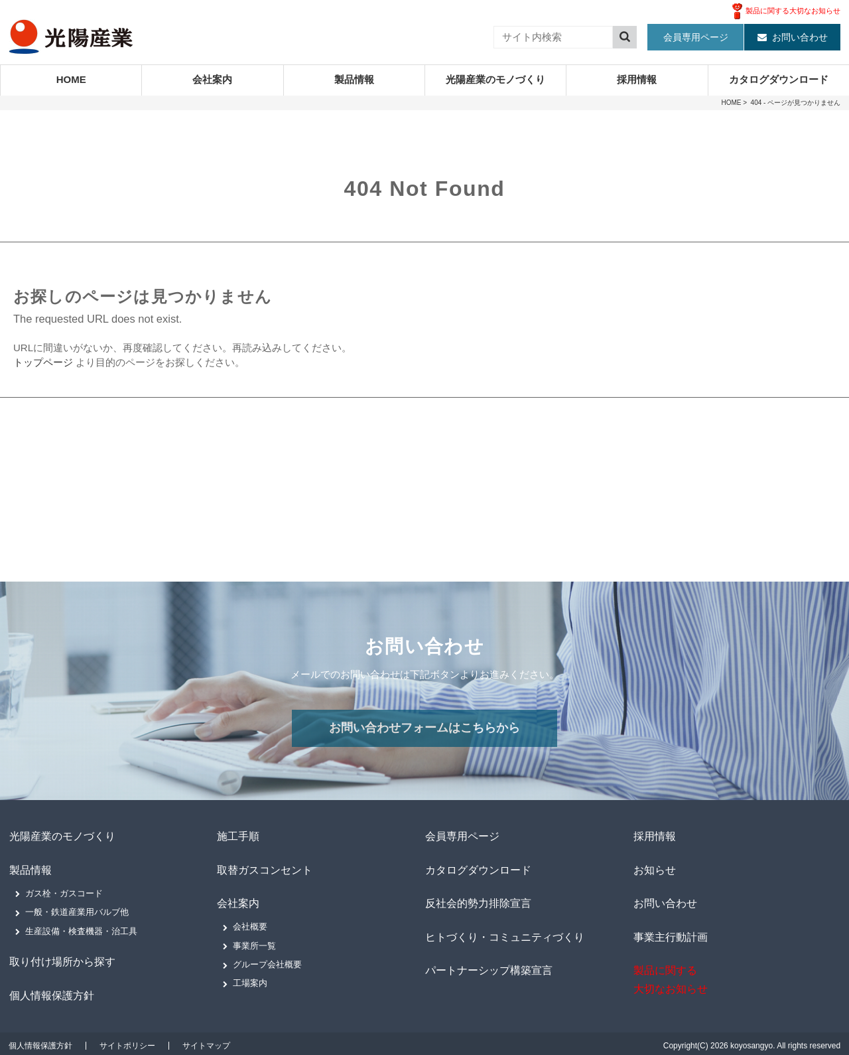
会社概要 (250, 924)
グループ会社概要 (267, 962)
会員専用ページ (695, 37)
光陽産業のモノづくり (495, 79)
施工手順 (237, 836)
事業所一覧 (254, 943)
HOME (71, 79)
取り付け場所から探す (62, 959)
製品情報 (354, 79)
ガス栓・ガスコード (64, 891)
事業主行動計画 (670, 933)
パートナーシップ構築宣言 (488, 965)
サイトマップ (206, 1042)
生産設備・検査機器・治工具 (81, 929)
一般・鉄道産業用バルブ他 (77, 911)
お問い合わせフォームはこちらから (424, 728)
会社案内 (212, 79)
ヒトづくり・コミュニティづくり (504, 933)
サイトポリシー (127, 1042)
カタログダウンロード (778, 79)
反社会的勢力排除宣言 (477, 900)
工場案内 (250, 980)
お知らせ (654, 868)
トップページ (43, 362)
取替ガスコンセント (264, 868)
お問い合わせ (800, 37)
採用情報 (637, 79)
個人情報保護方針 (51, 991)
